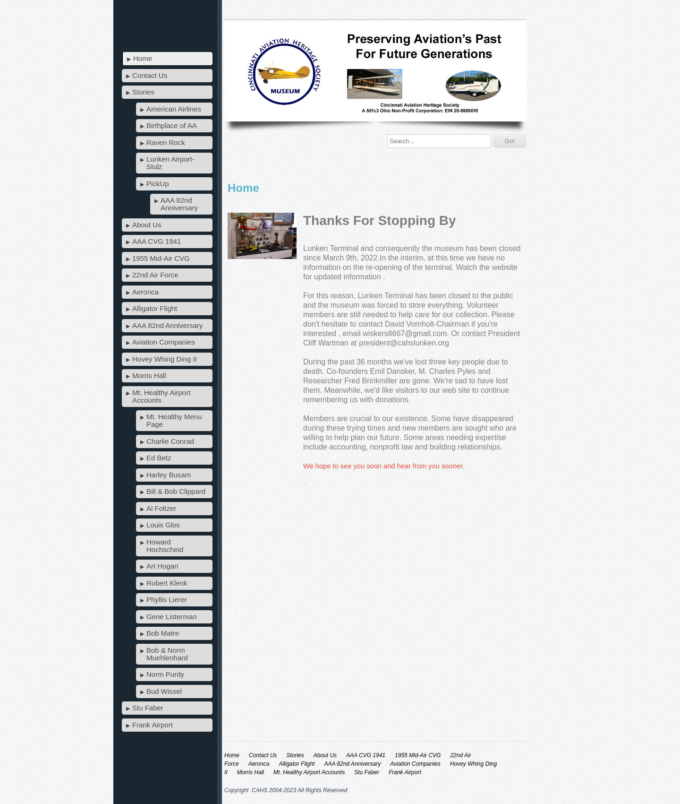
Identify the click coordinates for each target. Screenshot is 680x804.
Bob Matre (162, 633)
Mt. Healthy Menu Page (174, 420)
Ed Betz (158, 458)
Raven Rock (165, 142)
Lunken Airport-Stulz (170, 163)
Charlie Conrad (170, 441)
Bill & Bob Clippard (175, 491)
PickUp (157, 184)
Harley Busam (168, 475)
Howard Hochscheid (164, 545)
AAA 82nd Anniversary (179, 204)
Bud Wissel (164, 691)
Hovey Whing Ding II (164, 359)
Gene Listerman (171, 617)
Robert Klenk (166, 583)
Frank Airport (152, 725)
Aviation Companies (163, 342)
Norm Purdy (165, 674)
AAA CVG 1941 (156, 241)
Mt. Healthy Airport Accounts (161, 396)
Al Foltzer (161, 508)
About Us (147, 225)
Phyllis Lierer (166, 600)
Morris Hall (149, 376)
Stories (143, 92)
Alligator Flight (154, 308)
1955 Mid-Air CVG (161, 258)
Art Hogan (162, 566)
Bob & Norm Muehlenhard (167, 654)
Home (142, 58)
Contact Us (149, 75)
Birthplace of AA (171, 125)
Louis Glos (163, 525)
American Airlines (173, 109)
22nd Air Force (155, 275)
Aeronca (145, 292)
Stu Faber (147, 708)
